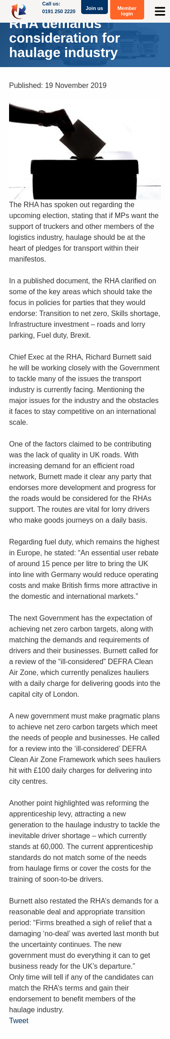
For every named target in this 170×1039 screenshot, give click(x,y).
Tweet (19, 1020)
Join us (94, 8)
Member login (126, 10)
